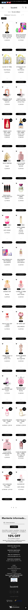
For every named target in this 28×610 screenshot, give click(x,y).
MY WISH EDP (21, 323)
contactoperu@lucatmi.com (14, 556)
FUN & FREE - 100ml (21, 196)
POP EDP (7, 227)
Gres (7, 423)
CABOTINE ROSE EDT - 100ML (7, 420)
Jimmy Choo (21, 102)
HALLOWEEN (7, 262)
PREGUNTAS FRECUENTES (14, 568)
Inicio (9, 12)
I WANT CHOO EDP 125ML (7, 131)
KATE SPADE (7, 230)
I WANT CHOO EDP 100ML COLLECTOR (21, 132)
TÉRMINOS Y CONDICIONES (14, 573)
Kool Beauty (7, 70)
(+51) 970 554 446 (14, 552)
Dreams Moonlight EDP (7, 388)
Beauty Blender (21, 37)
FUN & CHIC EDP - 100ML (7, 324)
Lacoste (7, 102)
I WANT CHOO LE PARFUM (7, 356)
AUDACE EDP (7, 291)
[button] (2, 23)
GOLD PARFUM (7, 163)
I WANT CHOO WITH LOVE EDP (21, 99)
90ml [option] (9, 160)
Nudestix (7, 198)
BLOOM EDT (20, 484)
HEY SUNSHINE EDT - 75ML (7, 484)
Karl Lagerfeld (7, 37)
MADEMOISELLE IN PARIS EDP (21, 388)
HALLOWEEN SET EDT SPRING (7, 260)
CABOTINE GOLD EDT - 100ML (21, 420)
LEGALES (14, 572)
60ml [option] (9, 94)
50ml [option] (19, 160)
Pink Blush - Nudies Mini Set (7, 196)
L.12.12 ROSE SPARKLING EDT (7, 452)
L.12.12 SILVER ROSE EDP (21, 163)
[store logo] (14, 7)
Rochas (7, 294)
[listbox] (7, 31)
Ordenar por (7, 15)
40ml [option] (5, 94)
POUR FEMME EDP (21, 228)
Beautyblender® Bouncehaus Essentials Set (21, 36)
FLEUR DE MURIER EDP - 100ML (21, 452)
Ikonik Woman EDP (21, 356)
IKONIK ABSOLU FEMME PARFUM (7, 35)
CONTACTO (14, 570)
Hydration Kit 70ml (21, 67)
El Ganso (21, 198)
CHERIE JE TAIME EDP (21, 292)
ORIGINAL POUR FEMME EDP (7, 99)
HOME (14, 565)
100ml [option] (7, 32)
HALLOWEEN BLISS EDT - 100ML (21, 261)
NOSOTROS (14, 567)
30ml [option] (5, 160)
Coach (7, 166)
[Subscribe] (14, 527)
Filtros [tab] (4, 18)
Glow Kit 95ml (7, 67)
